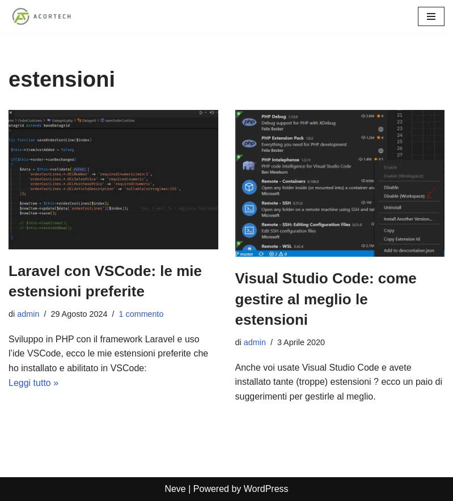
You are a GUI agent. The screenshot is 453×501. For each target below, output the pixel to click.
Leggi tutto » (33, 383)
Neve (174, 489)
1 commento (140, 314)
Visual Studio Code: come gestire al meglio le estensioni (326, 299)
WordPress (266, 489)
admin (28, 314)
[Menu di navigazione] (431, 16)
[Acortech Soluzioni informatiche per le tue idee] (43, 16)
